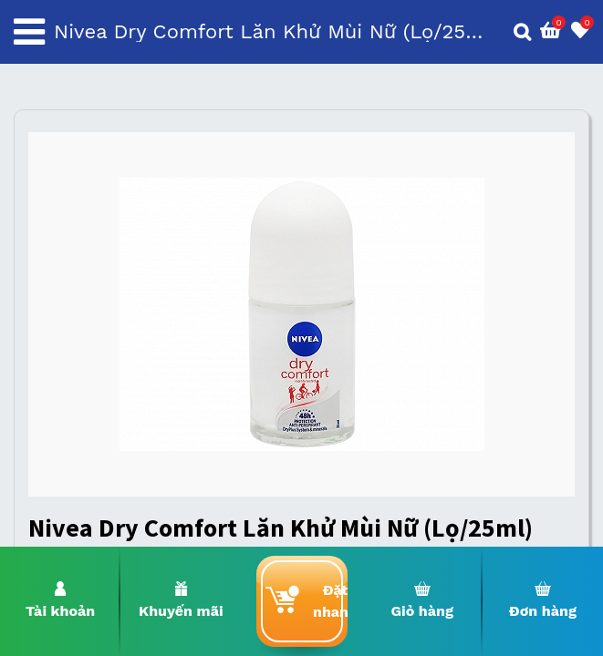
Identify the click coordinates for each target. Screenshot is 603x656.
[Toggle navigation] (29, 32)
